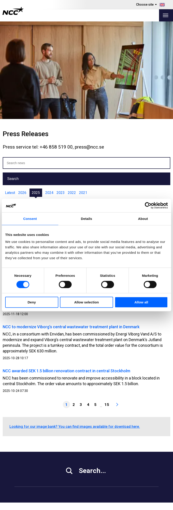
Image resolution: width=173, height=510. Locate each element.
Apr (51, 105)
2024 (49, 95)
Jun (73, 105)
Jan (19, 105)
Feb (29, 105)
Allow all (141, 302)
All (9, 105)
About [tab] (143, 219)
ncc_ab (150, 460)
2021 (83, 95)
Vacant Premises (73, 455)
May (62, 105)
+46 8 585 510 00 (29, 429)
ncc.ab (149, 449)
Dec (137, 105)
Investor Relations (29, 455)
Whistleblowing (114, 455)
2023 (61, 95)
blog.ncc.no (111, 478)
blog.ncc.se (111, 466)
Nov (126, 105)
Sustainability (25, 466)
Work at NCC (24, 461)
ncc (147, 454)
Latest (10, 95)
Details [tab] (86, 219)
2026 (22, 95)
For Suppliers (25, 472)
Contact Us (68, 472)
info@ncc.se (25, 435)
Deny (31, 302)
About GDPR (112, 461)
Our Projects (69, 461)
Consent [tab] (30, 219)
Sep (105, 105)
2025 (36, 95)
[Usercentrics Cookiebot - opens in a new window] (148, 205)
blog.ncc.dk (111, 483)
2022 (72, 95)
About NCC (68, 466)
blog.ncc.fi (110, 472)
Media (19, 449)
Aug (94, 105)
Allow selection (86, 302)
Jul (84, 105)
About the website (144, 505)
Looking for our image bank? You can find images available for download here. (74, 329)
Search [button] (13, 81)
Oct (116, 105)
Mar (40, 105)
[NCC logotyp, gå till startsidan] (13, 11)
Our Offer (67, 449)
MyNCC (108, 449)
